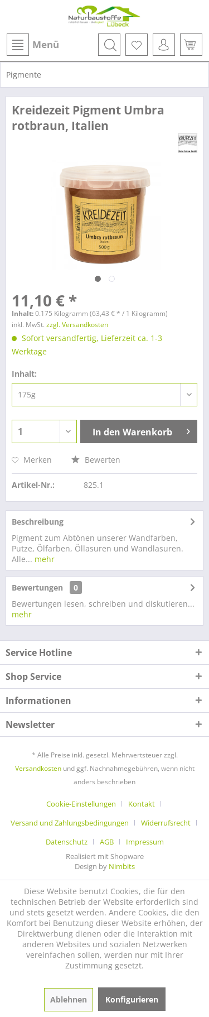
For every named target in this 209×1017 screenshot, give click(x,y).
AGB (107, 842)
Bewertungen (37, 587)
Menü (33, 44)
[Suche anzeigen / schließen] (109, 44)
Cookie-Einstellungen (81, 804)
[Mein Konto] (164, 44)
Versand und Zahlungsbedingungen (70, 823)
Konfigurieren (131, 999)
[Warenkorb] (191, 44)
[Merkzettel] (136, 44)
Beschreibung (38, 521)
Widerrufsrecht (166, 823)
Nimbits (122, 866)
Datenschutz (67, 842)
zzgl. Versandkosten (77, 324)
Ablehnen (68, 999)
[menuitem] (32, 44)
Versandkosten (38, 768)
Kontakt (141, 804)
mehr (43, 559)
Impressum (145, 842)
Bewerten (95, 459)
